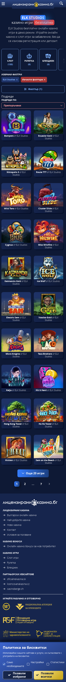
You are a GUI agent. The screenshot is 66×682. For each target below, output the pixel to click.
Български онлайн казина (19, 515)
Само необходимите (15, 664)
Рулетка (9, 562)
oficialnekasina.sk (14, 579)
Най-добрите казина (16, 520)
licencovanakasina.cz (16, 584)
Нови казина (12, 525)
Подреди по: (9, 100)
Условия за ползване (17, 534)
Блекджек (10, 567)
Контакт (9, 529)
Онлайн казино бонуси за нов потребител (29, 546)
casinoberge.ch (13, 588)
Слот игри (10, 557)
